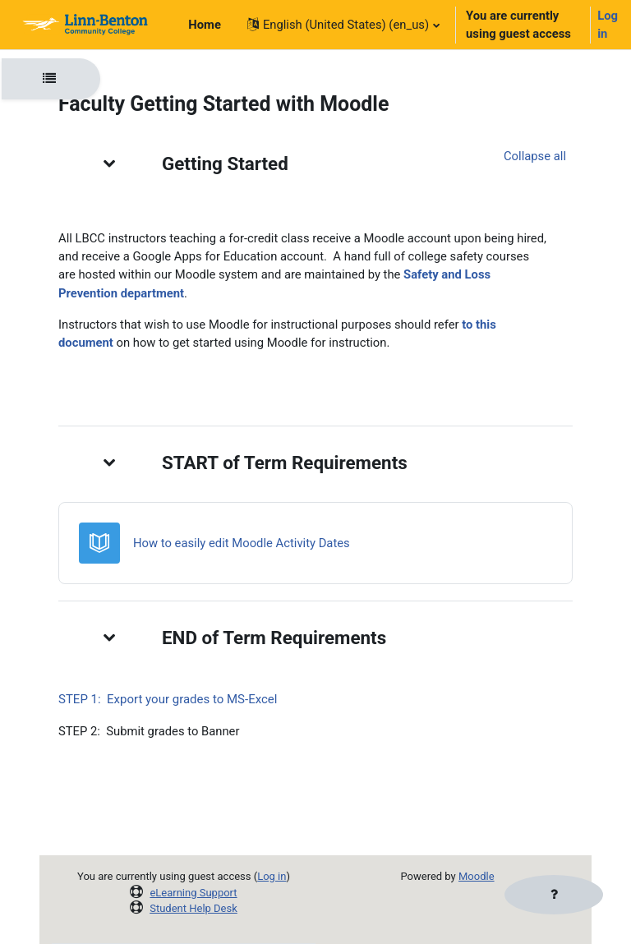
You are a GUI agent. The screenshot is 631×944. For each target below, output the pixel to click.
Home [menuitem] (204, 24)
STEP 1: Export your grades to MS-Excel (167, 699)
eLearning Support (193, 892)
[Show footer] (553, 894)
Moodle (476, 876)
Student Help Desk (193, 908)
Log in (607, 24)
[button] (343, 24)
